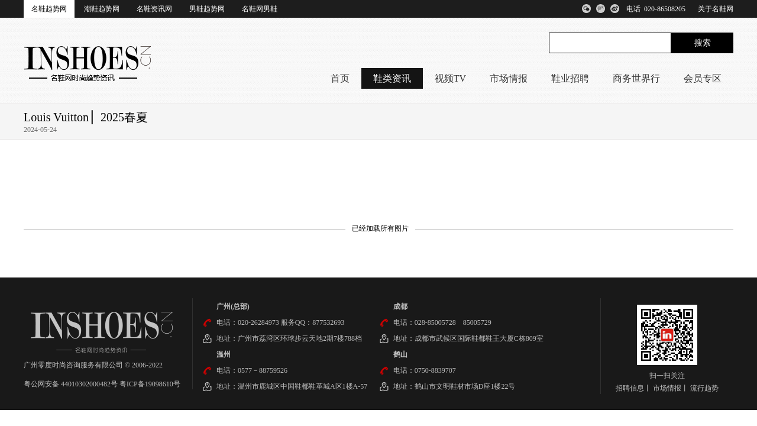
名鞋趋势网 (49, 9)
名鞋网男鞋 (259, 9)
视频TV (450, 78)
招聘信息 (630, 388)
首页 (340, 78)
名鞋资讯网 (154, 9)
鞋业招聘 (570, 78)
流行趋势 (704, 388)
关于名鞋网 (715, 9)
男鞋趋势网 (207, 9)
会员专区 (703, 78)
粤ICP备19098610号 (149, 384)
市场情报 (509, 78)
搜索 (702, 42)
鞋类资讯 (392, 78)
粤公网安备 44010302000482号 (71, 384)
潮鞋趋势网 (101, 9)
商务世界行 (636, 78)
